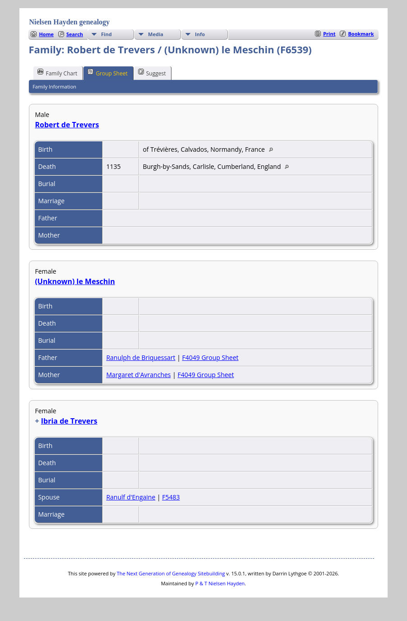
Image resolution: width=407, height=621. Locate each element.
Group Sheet (107, 72)
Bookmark (361, 33)
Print (329, 33)
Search (74, 34)
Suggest (152, 72)
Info (200, 34)
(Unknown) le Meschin (75, 281)
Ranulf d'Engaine (130, 497)
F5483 (171, 497)
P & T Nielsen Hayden (220, 583)
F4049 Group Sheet (210, 357)
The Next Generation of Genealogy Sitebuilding (171, 573)
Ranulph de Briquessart (140, 357)
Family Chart (57, 72)
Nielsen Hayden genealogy (69, 22)
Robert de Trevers (67, 125)
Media (155, 34)
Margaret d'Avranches (138, 374)
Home (46, 34)
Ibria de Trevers (69, 421)
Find (106, 34)
